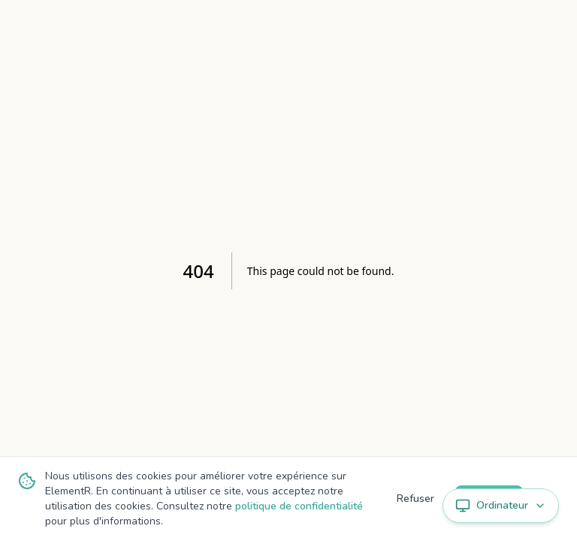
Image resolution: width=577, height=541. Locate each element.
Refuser (415, 498)
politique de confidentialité (299, 506)
